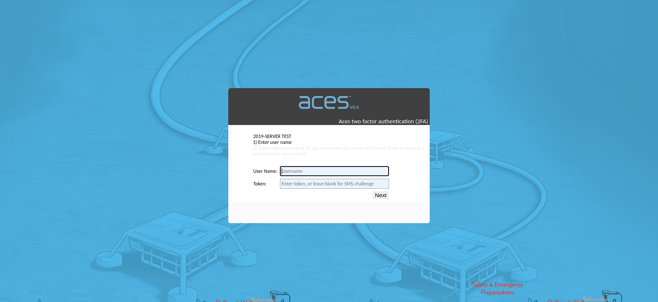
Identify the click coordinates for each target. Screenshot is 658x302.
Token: (259, 184)
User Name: (265, 171)
